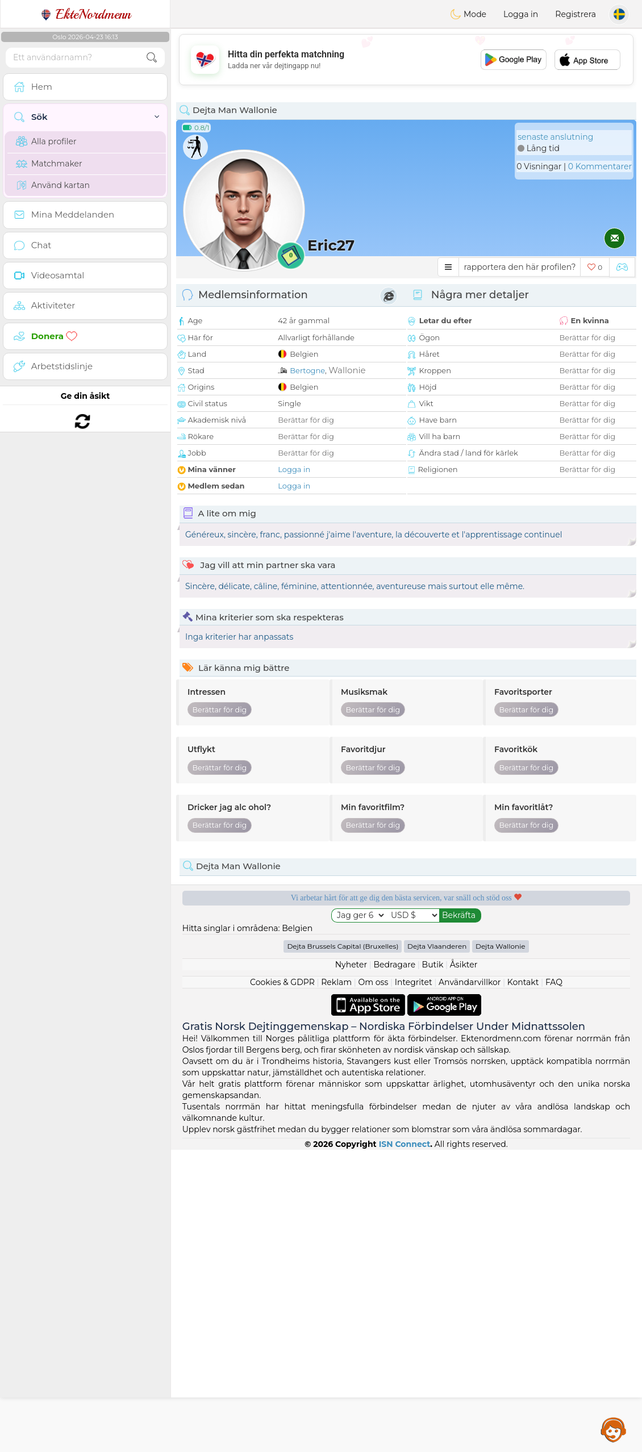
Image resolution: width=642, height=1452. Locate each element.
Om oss (373, 1284)
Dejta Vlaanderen (436, 1248)
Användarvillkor (470, 1284)
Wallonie (346, 370)
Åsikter (463, 1267)
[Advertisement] (406, 59)
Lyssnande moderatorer (525, 937)
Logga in (520, 14)
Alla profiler (46, 141)
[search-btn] (152, 58)
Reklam (336, 1284)
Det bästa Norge (526, 1002)
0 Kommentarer (600, 166)
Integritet (413, 1284)
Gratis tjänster (286, 937)
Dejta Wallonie (501, 1248)
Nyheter (351, 1267)
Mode (468, 14)
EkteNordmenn (85, 14)
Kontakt (523, 1284)
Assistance (613, 1429)
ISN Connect (405, 1446)
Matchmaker (49, 163)
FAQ (553, 1284)
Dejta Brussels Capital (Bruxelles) (342, 1248)
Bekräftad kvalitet (287, 1002)
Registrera (575, 14)
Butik (433, 1267)
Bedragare (395, 1267)
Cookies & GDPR (282, 1284)
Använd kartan (53, 185)
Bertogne (307, 370)
